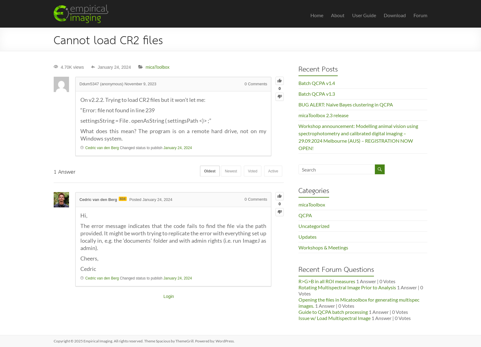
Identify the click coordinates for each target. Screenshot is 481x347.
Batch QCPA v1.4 (316, 83)
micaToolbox (158, 67)
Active (272, 171)
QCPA (305, 215)
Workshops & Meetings (323, 247)
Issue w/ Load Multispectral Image (334, 318)
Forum (420, 15)
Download (395, 15)
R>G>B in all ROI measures (326, 281)
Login (169, 296)
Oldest (203, 171)
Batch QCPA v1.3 (316, 94)
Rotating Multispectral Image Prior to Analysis (347, 287)
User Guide (364, 15)
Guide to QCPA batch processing (333, 312)
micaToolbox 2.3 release (323, 115)
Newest (227, 171)
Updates (307, 237)
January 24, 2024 (178, 148)
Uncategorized (313, 226)
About (337, 15)
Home (316, 15)
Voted (250, 171)
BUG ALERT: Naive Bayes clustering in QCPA (345, 104)
